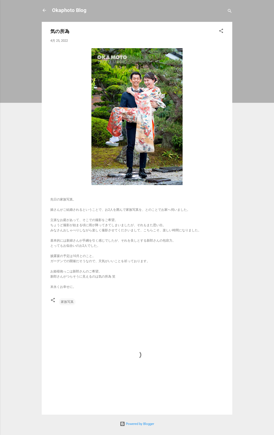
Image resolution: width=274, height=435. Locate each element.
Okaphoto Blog (69, 10)
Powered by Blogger (137, 424)
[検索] (229, 11)
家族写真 (67, 302)
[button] (221, 31)
